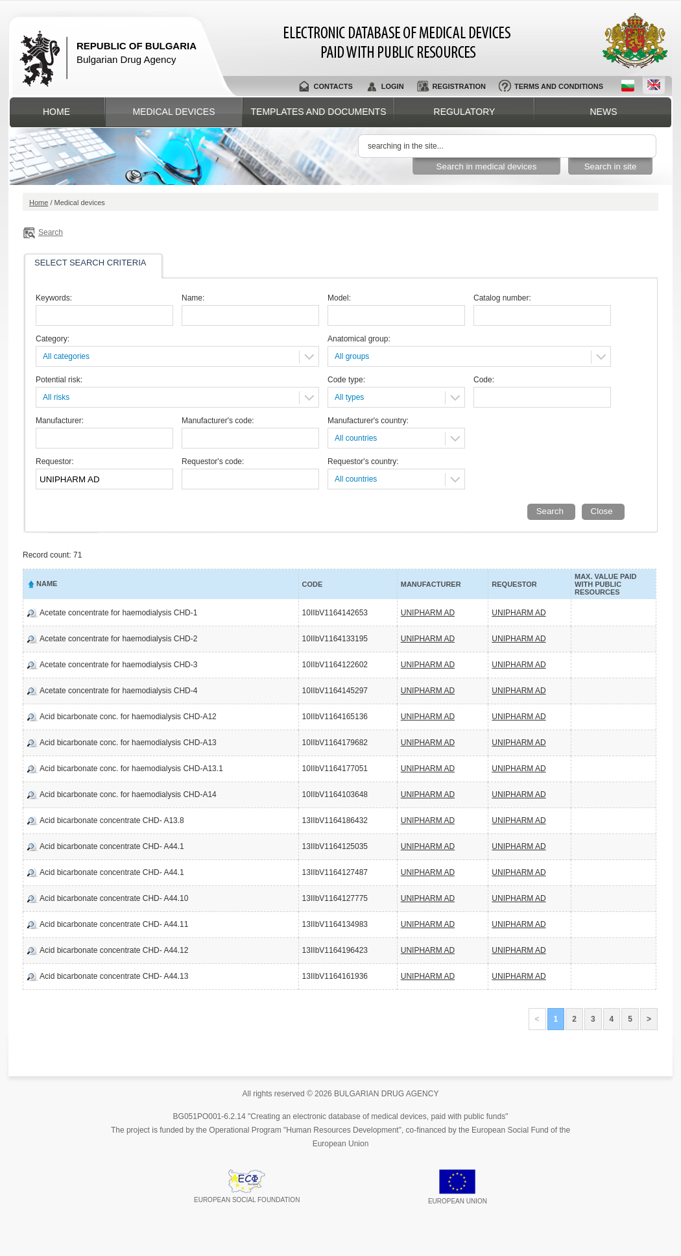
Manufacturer (431, 584)
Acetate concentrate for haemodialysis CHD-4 (118, 690)
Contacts (332, 86)
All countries (356, 438)
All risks (56, 397)
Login (392, 86)
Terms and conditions (558, 86)
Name (46, 583)
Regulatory (465, 111)
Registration (459, 86)
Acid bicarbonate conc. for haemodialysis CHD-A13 (128, 742)
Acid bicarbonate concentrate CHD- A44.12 (114, 950)
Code (312, 584)
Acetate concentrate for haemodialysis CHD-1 (118, 612)
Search (50, 232)
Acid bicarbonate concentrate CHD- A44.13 (114, 976)
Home (56, 111)
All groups (352, 356)
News (603, 111)
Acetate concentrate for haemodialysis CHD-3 (118, 664)
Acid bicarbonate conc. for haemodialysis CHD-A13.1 (131, 768)
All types (349, 397)
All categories (66, 356)
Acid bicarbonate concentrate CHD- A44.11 (114, 924)
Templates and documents (319, 111)
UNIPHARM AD (428, 612)
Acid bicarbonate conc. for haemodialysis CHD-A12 (128, 716)
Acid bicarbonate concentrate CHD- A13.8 (112, 820)
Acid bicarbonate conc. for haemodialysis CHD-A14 (128, 794)
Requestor (514, 584)
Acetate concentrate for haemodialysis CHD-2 (118, 638)
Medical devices (173, 111)
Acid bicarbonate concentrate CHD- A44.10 (114, 898)
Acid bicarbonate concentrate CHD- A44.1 (112, 846)
